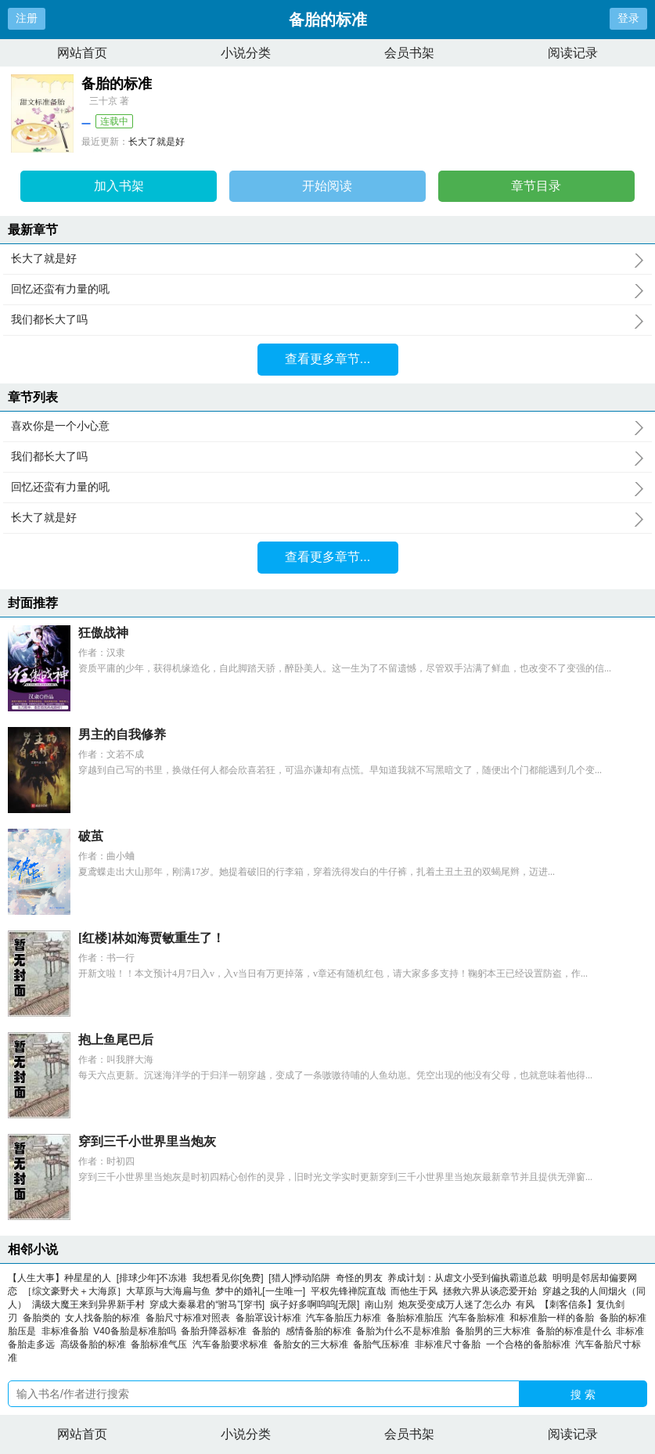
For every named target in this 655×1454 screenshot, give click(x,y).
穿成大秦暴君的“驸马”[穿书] (207, 1304)
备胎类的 (44, 1317)
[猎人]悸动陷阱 (299, 1277)
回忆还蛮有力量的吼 (327, 290)
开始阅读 (327, 186)
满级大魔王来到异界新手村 (88, 1304)
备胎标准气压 (162, 1344)
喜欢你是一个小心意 (327, 426)
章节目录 (536, 186)
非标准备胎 (67, 1331)
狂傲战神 (103, 632)
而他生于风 (413, 1291)
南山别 (379, 1304)
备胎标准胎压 (417, 1317)
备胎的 (269, 1331)
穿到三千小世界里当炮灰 (147, 1141)
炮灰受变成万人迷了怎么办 (454, 1304)
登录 (628, 18)
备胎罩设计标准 (271, 1317)
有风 (525, 1304)
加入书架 (119, 186)
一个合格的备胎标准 (531, 1344)
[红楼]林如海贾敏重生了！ (151, 938)
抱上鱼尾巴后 (115, 1039)
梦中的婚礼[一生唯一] (260, 1291)
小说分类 (246, 52)
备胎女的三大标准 (313, 1344)
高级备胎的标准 (95, 1344)
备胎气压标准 (384, 1344)
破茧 (90, 836)
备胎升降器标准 (216, 1331)
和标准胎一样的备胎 (554, 1317)
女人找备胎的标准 (105, 1317)
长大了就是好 (156, 141)
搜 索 (583, 1394)
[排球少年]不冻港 (152, 1277)
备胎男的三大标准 (495, 1331)
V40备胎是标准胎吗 (137, 1331)
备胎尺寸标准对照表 (191, 1317)
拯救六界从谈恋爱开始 (490, 1291)
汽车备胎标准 (479, 1317)
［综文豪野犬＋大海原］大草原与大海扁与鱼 (117, 1291)
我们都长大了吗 (327, 320)
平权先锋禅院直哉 (348, 1291)
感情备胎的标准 (321, 1331)
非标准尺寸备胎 (450, 1344)
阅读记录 (573, 52)
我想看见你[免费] (228, 1277)
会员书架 (409, 52)
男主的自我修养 (122, 734)
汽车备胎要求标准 (233, 1344)
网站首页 (82, 52)
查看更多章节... (327, 358)
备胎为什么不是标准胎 (405, 1331)
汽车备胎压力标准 (346, 1317)
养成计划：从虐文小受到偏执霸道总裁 (467, 1277)
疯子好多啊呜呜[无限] (315, 1304)
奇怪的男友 (359, 1277)
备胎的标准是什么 (576, 1331)
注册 (27, 18)
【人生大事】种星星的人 (59, 1277)
